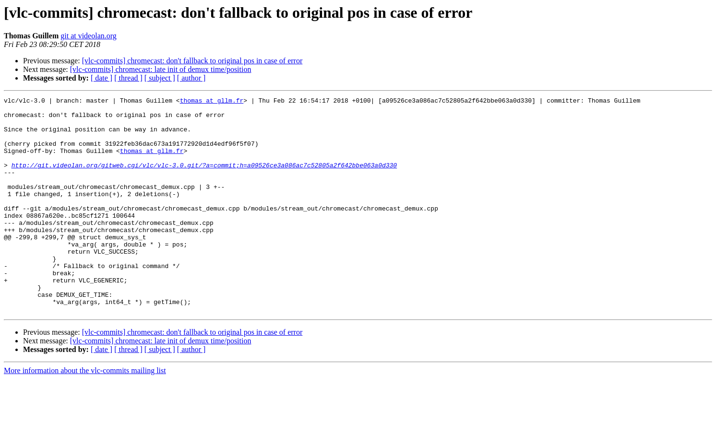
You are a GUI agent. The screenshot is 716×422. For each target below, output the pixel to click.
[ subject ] (159, 78)
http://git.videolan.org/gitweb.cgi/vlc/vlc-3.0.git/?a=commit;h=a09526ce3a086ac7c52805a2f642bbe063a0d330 (204, 179)
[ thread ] (128, 78)
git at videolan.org (88, 36)
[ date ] (101, 78)
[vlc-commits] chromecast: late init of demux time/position (160, 69)
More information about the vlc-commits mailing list (85, 414)
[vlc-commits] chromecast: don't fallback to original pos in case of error (192, 61)
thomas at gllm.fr (212, 101)
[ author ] (191, 78)
